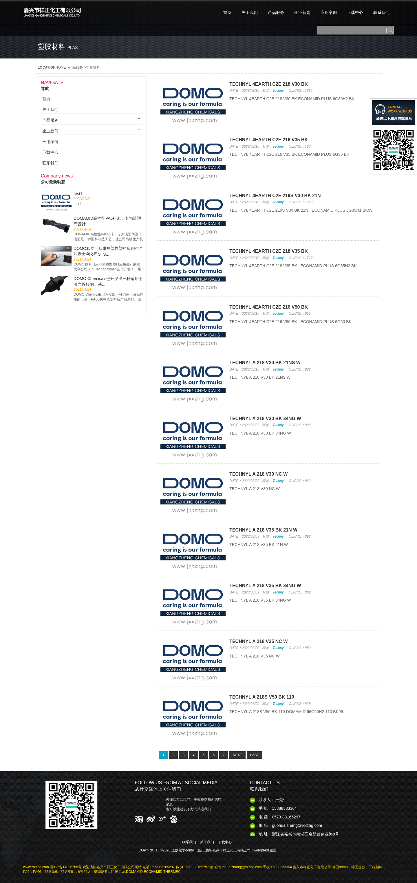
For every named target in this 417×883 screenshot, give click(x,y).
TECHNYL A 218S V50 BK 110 (261, 697)
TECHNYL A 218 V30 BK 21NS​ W (265, 362)
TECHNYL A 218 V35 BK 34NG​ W (265, 585)
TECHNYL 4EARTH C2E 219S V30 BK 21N (275, 195)
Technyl (278, 91)
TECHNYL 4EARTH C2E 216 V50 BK (268, 307)
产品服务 (76, 67)
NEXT (237, 755)
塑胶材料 (93, 67)
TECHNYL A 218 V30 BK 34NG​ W (265, 418)
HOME (61, 67)
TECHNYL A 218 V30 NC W (258, 474)
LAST (254, 755)
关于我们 (207, 842)
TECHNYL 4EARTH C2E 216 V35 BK (268, 139)
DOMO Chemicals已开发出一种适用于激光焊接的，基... (108, 281)
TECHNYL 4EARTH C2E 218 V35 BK (268, 251)
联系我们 (189, 842)
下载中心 (225, 842)
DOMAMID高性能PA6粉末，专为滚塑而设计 (107, 221)
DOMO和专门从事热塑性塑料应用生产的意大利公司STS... (108, 251)
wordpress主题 (265, 850)
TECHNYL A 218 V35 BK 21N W (263, 529)
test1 (78, 193)
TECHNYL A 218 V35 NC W (258, 641)
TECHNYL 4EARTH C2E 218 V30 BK (268, 84)
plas (72, 47)
